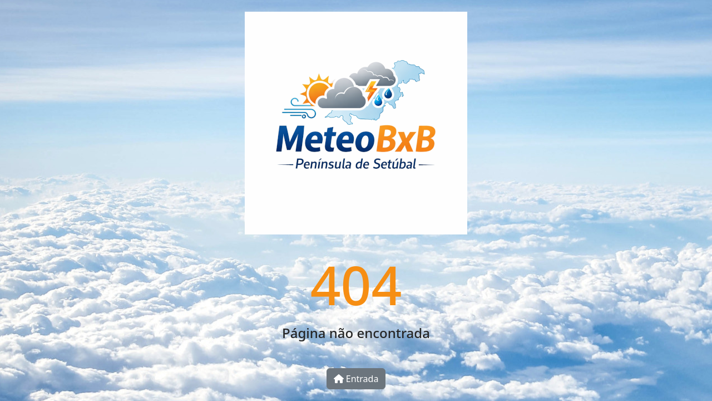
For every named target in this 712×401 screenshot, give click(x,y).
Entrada (356, 379)
